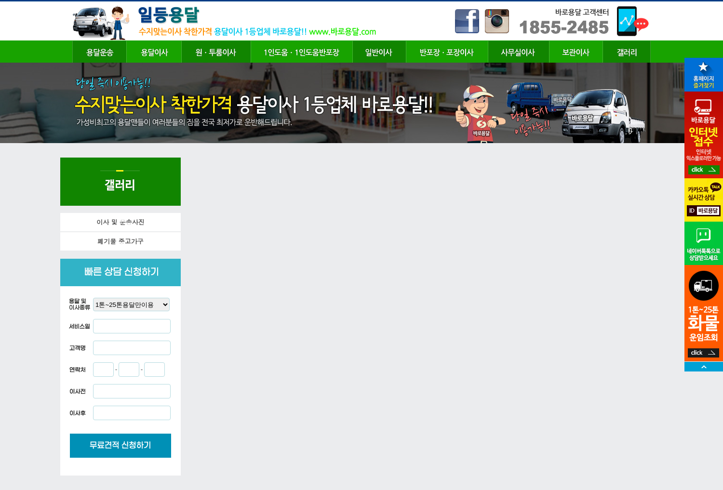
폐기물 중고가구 (120, 241)
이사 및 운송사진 (120, 221)
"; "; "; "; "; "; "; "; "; (131, 304)
